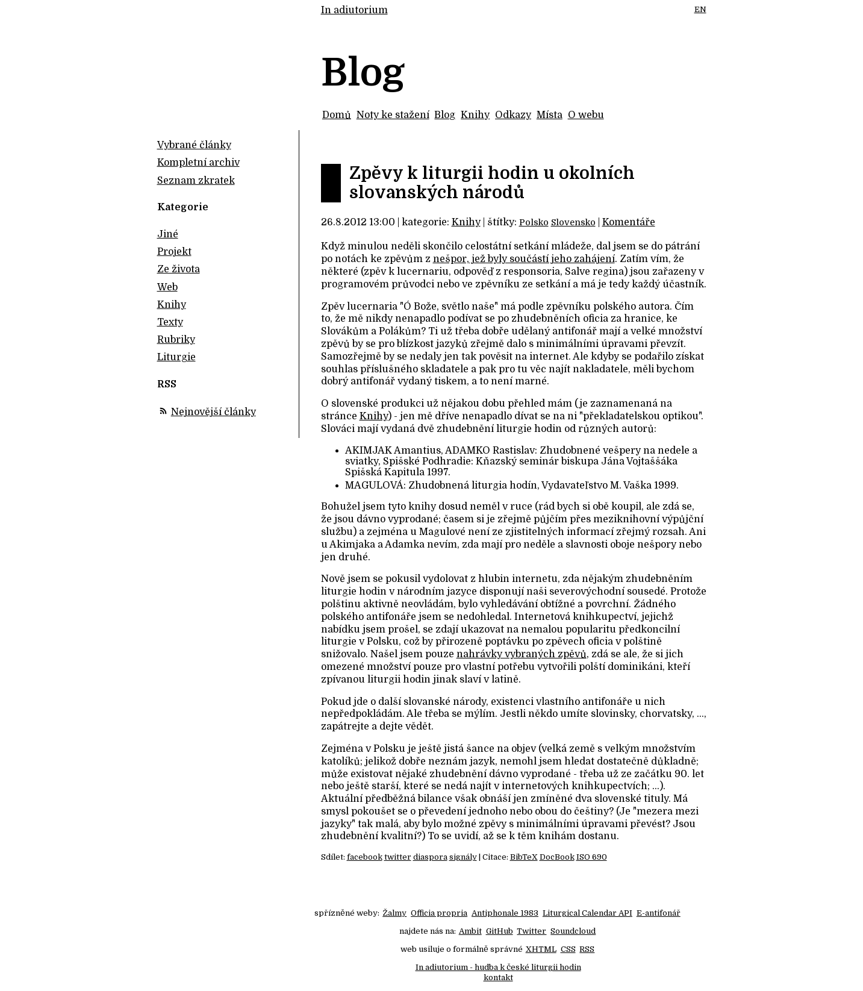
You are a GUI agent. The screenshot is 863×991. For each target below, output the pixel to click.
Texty (170, 322)
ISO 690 (591, 856)
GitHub (499, 931)
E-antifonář (659, 913)
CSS (568, 949)
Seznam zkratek (196, 180)
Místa (549, 115)
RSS (586, 949)
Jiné (167, 234)
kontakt (498, 977)
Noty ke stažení (393, 115)
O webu (586, 115)
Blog (444, 115)
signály (463, 856)
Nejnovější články (213, 412)
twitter (397, 856)
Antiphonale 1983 (505, 913)
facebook (364, 856)
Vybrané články (194, 145)
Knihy (475, 115)
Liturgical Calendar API (587, 913)
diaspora (430, 856)
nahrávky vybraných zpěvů (521, 654)
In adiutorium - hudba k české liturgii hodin (498, 967)
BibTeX (524, 856)
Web (167, 287)
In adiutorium (354, 10)
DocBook (557, 856)
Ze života (178, 269)
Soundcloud (573, 931)
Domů (336, 115)
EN (700, 9)
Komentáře (628, 222)
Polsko (534, 222)
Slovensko (573, 222)
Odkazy (513, 115)
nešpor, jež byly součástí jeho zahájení (524, 259)
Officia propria (439, 913)
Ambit (470, 931)
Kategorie (182, 207)
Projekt (174, 251)
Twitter (531, 931)
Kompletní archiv (198, 162)
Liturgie (176, 357)
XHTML (541, 949)
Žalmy (394, 913)
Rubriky (176, 339)
